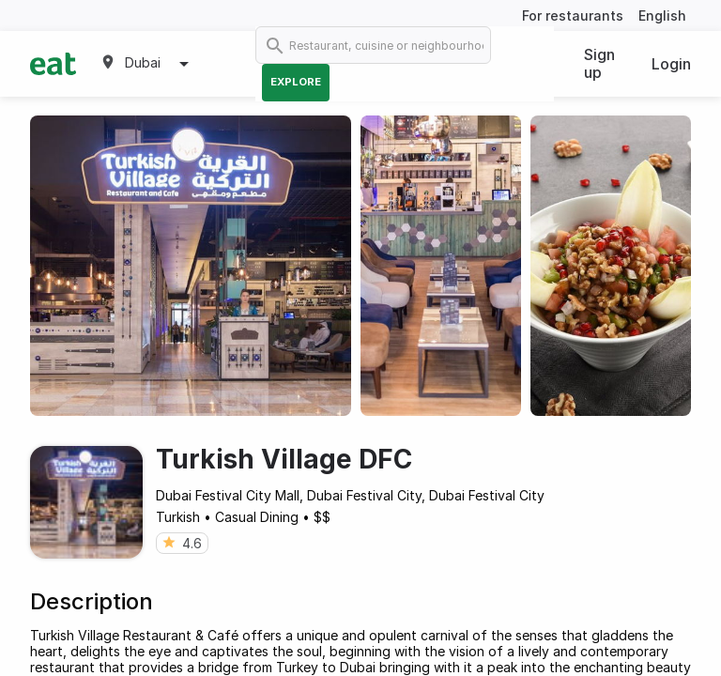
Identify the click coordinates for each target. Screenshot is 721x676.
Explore (295, 81)
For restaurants (572, 15)
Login (671, 63)
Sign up (599, 63)
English (662, 15)
